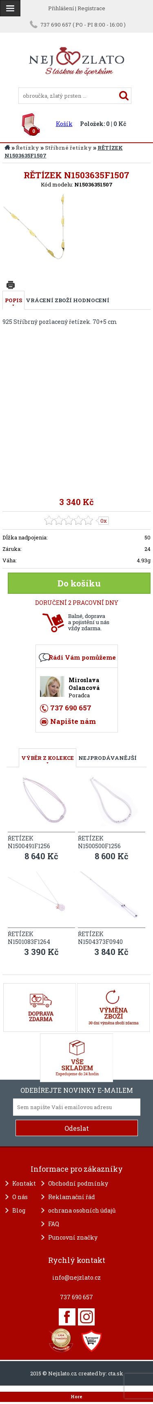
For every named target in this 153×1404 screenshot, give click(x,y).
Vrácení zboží (49, 300)
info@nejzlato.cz (76, 1277)
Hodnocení (91, 300)
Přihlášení (61, 8)
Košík (64, 124)
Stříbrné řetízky (68, 147)
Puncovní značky (73, 1237)
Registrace (91, 8)
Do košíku (79, 583)
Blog (18, 1210)
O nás (20, 1197)
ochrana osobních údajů (82, 1210)
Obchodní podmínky (78, 1183)
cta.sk (115, 1373)
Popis (13, 300)
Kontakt (24, 1183)
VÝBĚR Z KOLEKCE (47, 758)
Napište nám (73, 721)
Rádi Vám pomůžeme (82, 657)
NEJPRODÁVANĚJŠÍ (107, 758)
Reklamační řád (71, 1197)
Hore (76, 1397)
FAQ (53, 1224)
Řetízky (27, 147)
